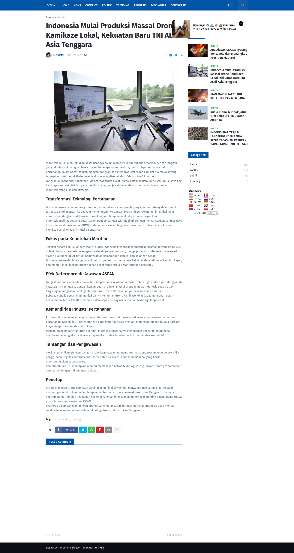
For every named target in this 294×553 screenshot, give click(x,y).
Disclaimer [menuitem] (158, 5)
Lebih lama (174, 535)
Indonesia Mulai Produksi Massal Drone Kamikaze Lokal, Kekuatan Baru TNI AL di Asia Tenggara (228, 75)
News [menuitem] (77, 5)
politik (219, 176)
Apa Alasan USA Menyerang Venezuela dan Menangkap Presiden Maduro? (228, 53)
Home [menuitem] (65, 5)
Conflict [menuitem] (91, 5)
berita (61, 17)
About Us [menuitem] (140, 5)
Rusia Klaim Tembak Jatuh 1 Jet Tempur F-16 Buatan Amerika (228, 116)
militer (65, 419)
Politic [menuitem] (107, 5)
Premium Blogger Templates (77, 547)
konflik (219, 171)
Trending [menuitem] (122, 5)
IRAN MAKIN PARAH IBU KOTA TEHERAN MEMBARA (227, 96)
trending (76, 419)
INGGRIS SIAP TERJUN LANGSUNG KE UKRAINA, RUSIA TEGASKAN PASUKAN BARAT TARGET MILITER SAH (229, 138)
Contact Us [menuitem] (178, 5)
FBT (102, 547)
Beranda (51, 17)
